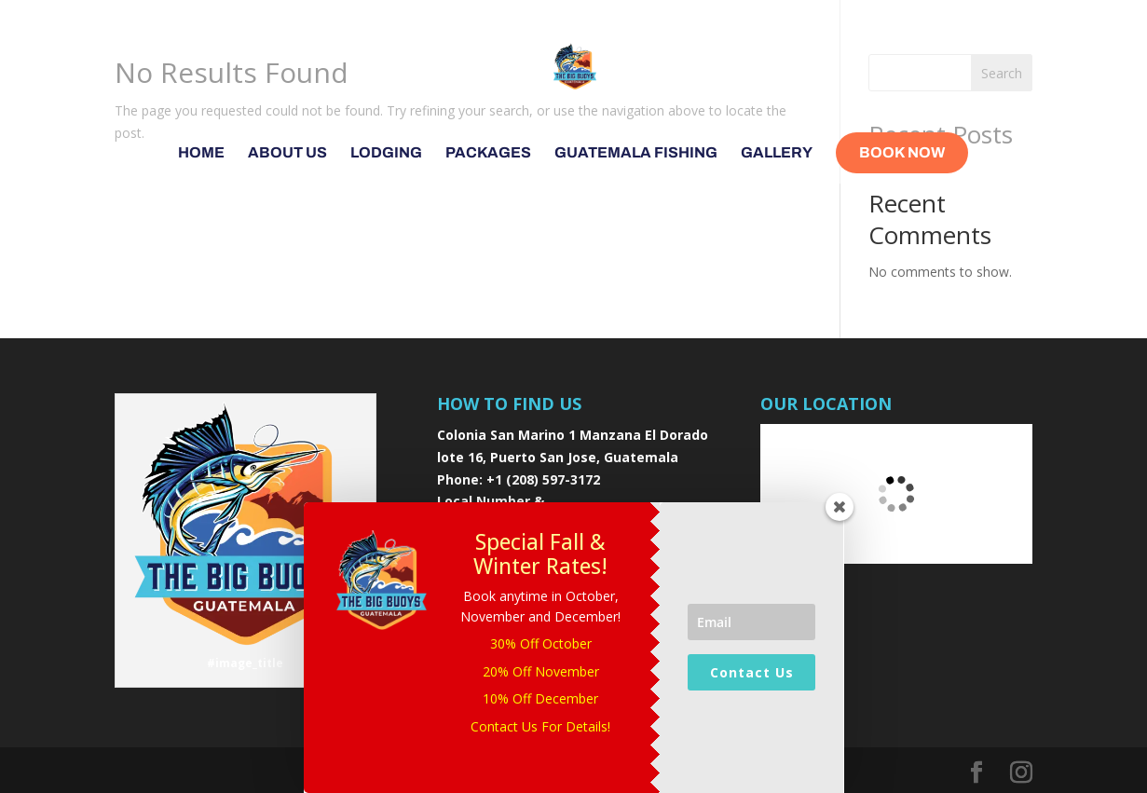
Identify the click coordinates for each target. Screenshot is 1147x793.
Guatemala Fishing (635, 153)
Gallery (776, 153)
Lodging (386, 153)
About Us (287, 153)
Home (201, 153)
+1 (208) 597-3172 (543, 479)
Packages (488, 153)
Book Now (902, 152)
